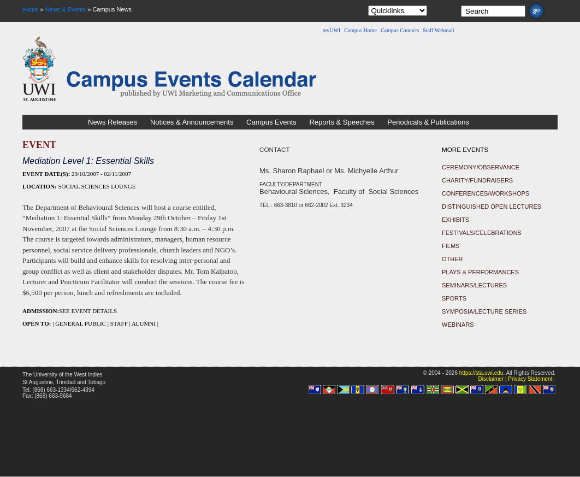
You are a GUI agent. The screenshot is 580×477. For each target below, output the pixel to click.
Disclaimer (491, 379)
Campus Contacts (400, 30)
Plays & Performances (480, 272)
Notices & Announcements (191, 122)
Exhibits (455, 219)
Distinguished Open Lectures (491, 206)
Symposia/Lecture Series (484, 311)
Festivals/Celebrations (482, 232)
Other (452, 259)
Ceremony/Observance (480, 167)
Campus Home (360, 30)
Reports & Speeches (341, 122)
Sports (454, 298)
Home (30, 9)
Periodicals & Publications (428, 122)
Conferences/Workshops (485, 193)
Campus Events (271, 122)
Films (450, 246)
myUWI (331, 30)
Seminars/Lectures (474, 285)
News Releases (112, 122)
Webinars (458, 324)
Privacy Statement (530, 379)
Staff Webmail (438, 30)
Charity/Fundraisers (477, 180)
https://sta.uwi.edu (481, 373)
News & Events (65, 9)
